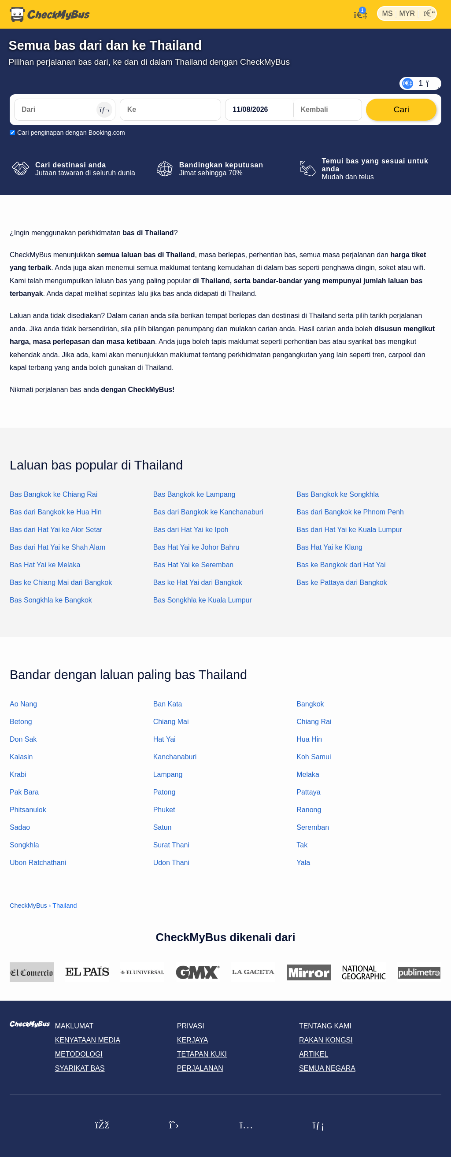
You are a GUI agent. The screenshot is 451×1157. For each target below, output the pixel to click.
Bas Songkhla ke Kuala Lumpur (202, 600)
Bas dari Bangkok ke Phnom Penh (350, 512)
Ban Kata (167, 704)
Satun (162, 827)
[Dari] (65, 109)
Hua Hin (309, 739)
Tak (301, 845)
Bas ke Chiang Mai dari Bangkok (61, 582)
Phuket (164, 809)
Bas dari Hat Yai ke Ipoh (191, 529)
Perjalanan (200, 1068)
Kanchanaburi (175, 757)
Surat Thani (171, 845)
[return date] (328, 109)
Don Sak (23, 739)
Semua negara (327, 1068)
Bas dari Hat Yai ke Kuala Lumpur (349, 529)
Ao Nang (23, 704)
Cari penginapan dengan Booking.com (71, 132)
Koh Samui (313, 757)
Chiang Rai (313, 721)
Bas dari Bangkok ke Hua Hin (56, 512)
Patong (164, 792)
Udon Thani (171, 862)
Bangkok (310, 704)
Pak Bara (24, 792)
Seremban (312, 827)
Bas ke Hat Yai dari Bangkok (197, 582)
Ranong (308, 809)
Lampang (168, 774)
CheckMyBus (28, 905)
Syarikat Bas (80, 1068)
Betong (21, 721)
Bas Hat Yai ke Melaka (45, 565)
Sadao (20, 827)
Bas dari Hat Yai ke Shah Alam (57, 547)
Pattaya (308, 792)
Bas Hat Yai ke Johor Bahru (196, 547)
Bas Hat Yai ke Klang (329, 547)
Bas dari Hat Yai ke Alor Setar (56, 529)
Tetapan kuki (202, 1054)
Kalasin (21, 757)
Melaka (307, 774)
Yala (303, 862)
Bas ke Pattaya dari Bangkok (341, 582)
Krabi (18, 774)
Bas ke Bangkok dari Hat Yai (340, 565)
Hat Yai (164, 739)
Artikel (313, 1054)
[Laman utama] (50, 14)
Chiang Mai (171, 721)
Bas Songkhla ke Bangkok (51, 600)
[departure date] (259, 109)
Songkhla (24, 845)
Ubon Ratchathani (38, 862)
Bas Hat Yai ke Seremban (193, 565)
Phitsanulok (28, 809)
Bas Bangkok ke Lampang (194, 494)
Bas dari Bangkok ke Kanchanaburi (208, 512)
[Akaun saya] (358, 13)
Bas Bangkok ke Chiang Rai (53, 494)
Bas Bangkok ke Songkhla (337, 494)
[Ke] (170, 109)
